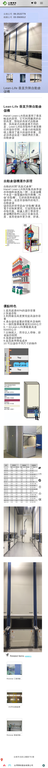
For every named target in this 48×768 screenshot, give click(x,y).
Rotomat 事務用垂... (14, 735)
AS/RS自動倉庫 (14, 707)
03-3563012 (20, 17)
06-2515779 (20, 14)
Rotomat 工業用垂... (14, 679)
